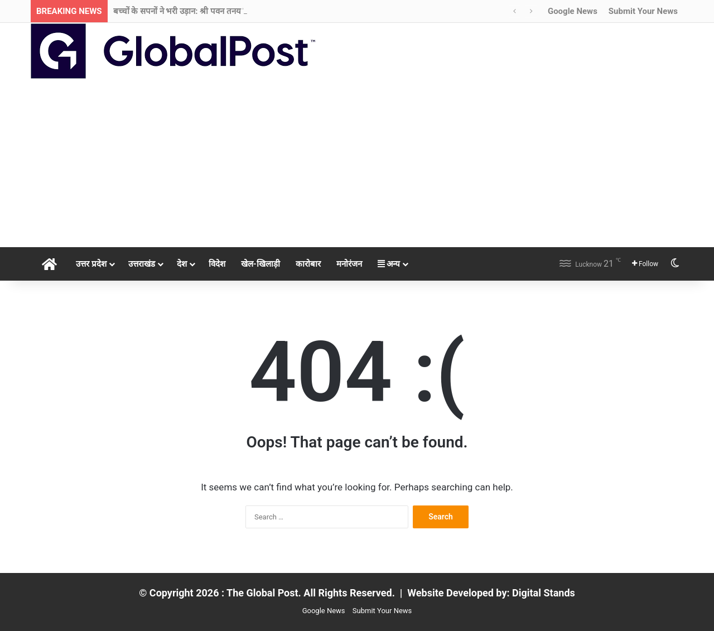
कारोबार (308, 264)
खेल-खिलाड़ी (260, 264)
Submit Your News (643, 11)
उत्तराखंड (141, 264)
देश (182, 264)
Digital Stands (543, 593)
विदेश (217, 264)
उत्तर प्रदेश (91, 264)
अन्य (389, 264)
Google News (572, 11)
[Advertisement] (357, 163)
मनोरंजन (349, 264)
